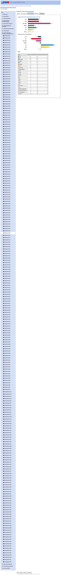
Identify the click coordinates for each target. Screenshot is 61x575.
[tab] (18, 13)
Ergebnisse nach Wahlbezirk (20, 5)
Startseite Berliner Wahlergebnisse (5, 5)
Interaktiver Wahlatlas (28, 5)
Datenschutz (25, 572)
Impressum (21, 572)
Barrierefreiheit (30, 572)
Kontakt (18, 572)
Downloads (13, 5)
